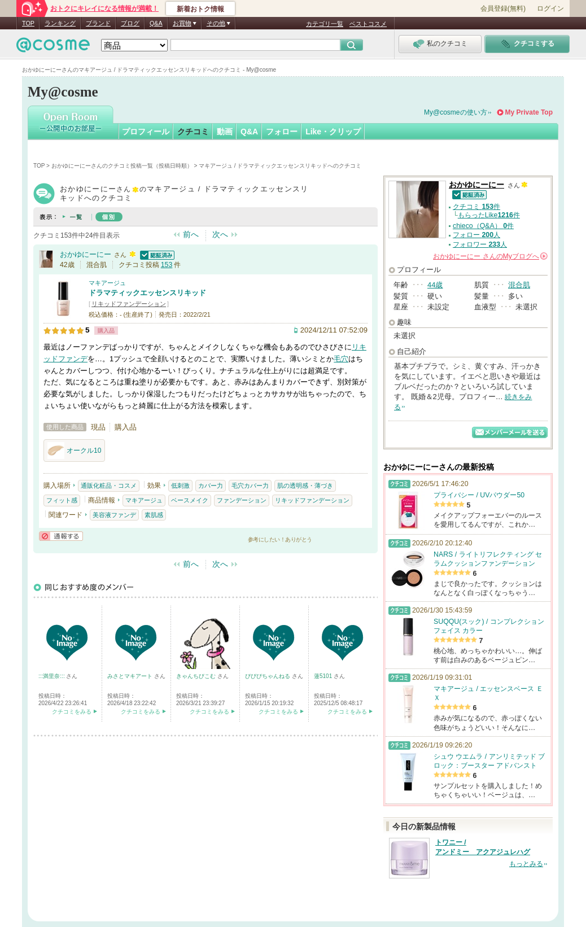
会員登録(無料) (503, 8)
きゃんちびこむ (196, 676)
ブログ (130, 23)
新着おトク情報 (200, 9)
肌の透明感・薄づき (305, 485)
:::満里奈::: (52, 676)
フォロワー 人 (480, 244)
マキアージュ (107, 282)
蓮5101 (324, 676)
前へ (191, 234)
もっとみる (526, 864)
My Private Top (529, 112)
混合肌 (519, 285)
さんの (490, 256)
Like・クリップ (333, 131)
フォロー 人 (476, 235)
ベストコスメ (368, 23)
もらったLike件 (489, 215)
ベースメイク (189, 500)
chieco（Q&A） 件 (483, 226)
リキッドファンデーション (128, 303)
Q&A (156, 23)
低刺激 (180, 485)
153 (167, 265)
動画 (225, 131)
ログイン (550, 8)
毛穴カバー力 (250, 485)
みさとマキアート (130, 676)
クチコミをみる (71, 712)
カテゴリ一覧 (324, 23)
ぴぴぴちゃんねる (268, 676)
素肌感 (154, 514)
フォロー (282, 131)
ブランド (98, 23)
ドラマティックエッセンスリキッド (147, 292)
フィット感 (61, 500)
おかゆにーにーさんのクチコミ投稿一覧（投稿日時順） (122, 166)
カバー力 (210, 485)
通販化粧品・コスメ (109, 485)
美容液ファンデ (114, 514)
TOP (28, 23)
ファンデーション (241, 500)
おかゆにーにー (85, 254)
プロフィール (145, 131)
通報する (61, 536)
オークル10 (74, 450)
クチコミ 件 (476, 207)
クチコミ (193, 131)
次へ (220, 234)
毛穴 (341, 359)
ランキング (60, 23)
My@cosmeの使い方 (455, 112)
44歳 (435, 285)
